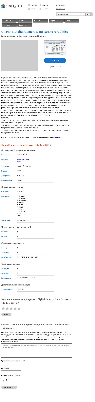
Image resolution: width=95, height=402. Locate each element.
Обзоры (69, 21)
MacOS (45, 5)
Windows (34, 5)
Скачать (55, 60)
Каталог (38, 21)
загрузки (58, 137)
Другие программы (23, 159)
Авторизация (60, 5)
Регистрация (60, 9)
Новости (23, 21)
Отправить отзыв (9, 387)
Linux (33, 9)
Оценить (6, 314)
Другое (19, 161)
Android (45, 9)
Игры (52, 21)
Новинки (7, 25)
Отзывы (22, 25)
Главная (7, 21)
